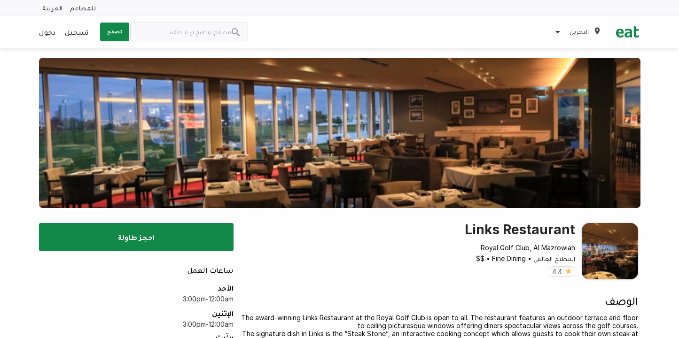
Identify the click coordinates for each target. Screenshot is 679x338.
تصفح (114, 31)
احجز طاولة (136, 237)
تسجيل (76, 32)
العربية (52, 8)
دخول (47, 32)
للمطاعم (83, 8)
